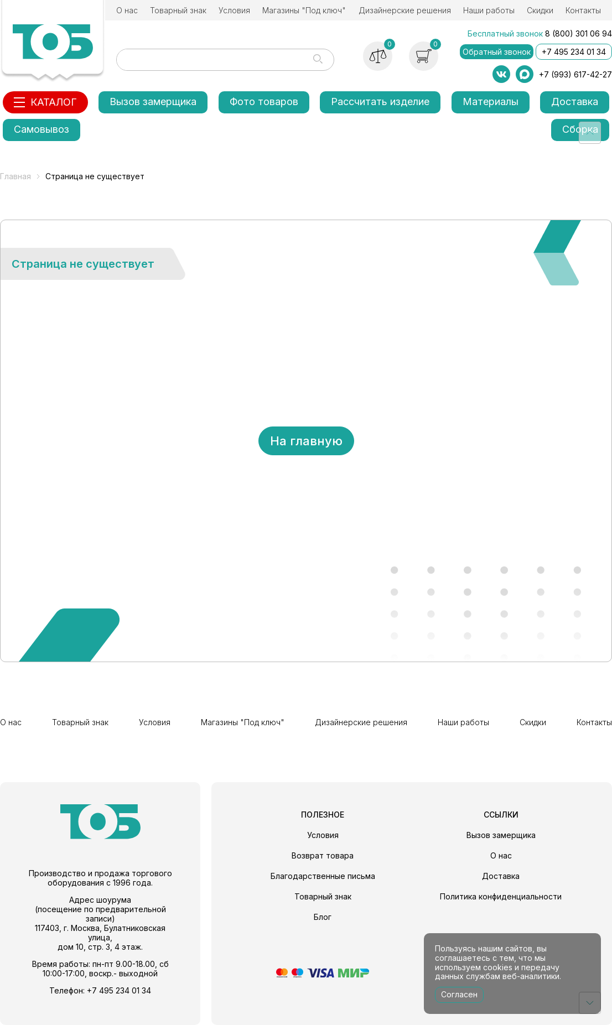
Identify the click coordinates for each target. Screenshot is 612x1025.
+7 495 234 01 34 (574, 51)
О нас (127, 10)
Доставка (574, 101)
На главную (306, 441)
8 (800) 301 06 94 (578, 33)
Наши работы (489, 10)
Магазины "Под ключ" (304, 10)
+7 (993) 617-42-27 (575, 74)
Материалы (490, 101)
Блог (322, 917)
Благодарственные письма (323, 876)
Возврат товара (323, 855)
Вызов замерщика (153, 101)
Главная (15, 176)
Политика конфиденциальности (501, 896)
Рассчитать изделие (380, 101)
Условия (234, 10)
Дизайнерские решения (405, 10)
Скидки (540, 10)
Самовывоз (41, 129)
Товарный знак (178, 10)
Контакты (583, 10)
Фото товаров (264, 101)
